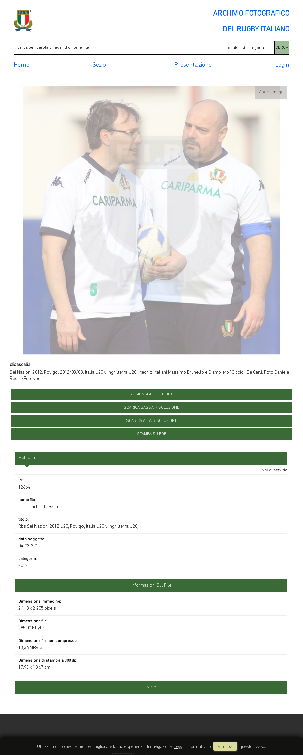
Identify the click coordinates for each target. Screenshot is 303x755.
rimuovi (225, 746)
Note (151, 687)
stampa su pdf (151, 434)
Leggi (178, 746)
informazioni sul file (151, 585)
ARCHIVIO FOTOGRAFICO (251, 14)
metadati (26, 457)
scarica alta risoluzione (151, 421)
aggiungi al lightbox (151, 394)
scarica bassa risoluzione (151, 408)
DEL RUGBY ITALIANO (256, 30)
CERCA (281, 47)
